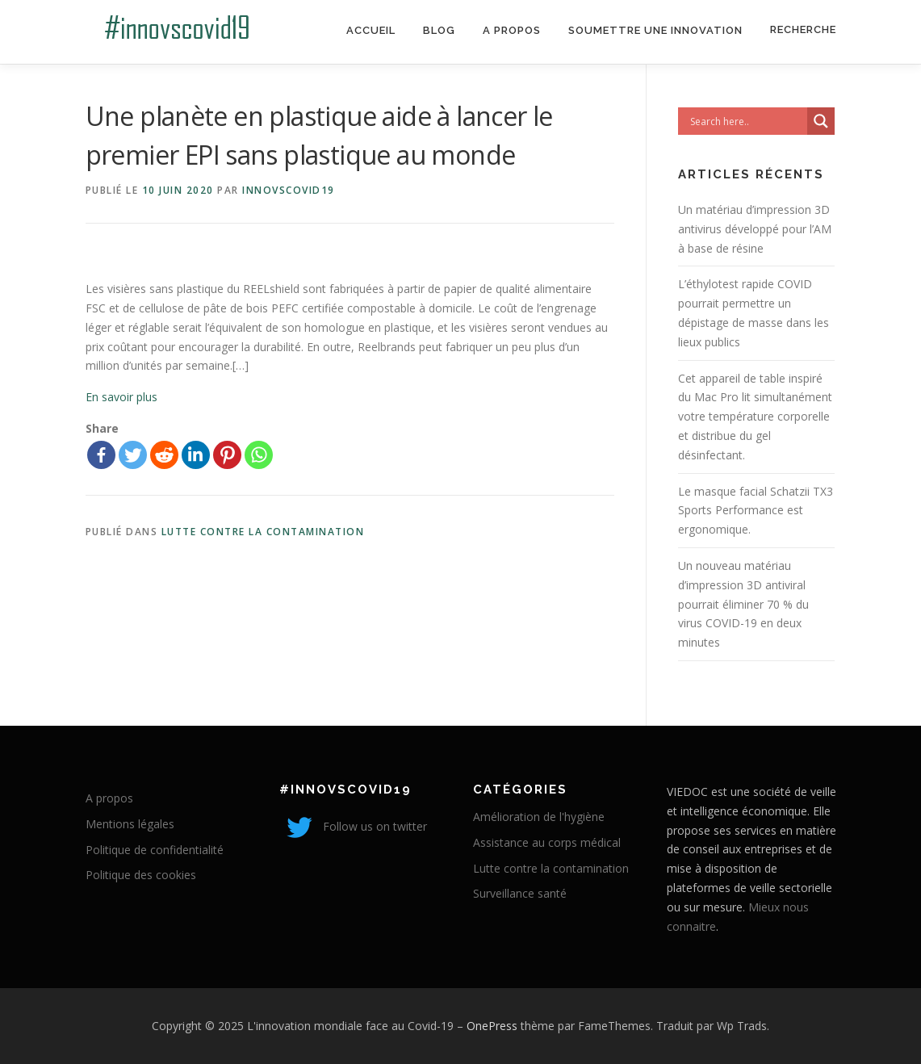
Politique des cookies (141, 874)
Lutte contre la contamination (263, 531)
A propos (512, 30)
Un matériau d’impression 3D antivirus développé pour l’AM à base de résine (754, 229)
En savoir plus (121, 396)
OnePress (492, 1025)
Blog (439, 30)
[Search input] (747, 121)
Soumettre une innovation (655, 30)
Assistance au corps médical (547, 842)
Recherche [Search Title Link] (803, 29)
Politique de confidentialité (155, 849)
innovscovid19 (288, 190)
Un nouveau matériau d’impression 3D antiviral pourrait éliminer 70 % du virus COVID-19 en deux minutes (743, 604)
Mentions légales (130, 824)
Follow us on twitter (353, 826)
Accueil (371, 30)
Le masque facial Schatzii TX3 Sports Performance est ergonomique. (755, 511)
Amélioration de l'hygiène (539, 816)
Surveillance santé (520, 893)
